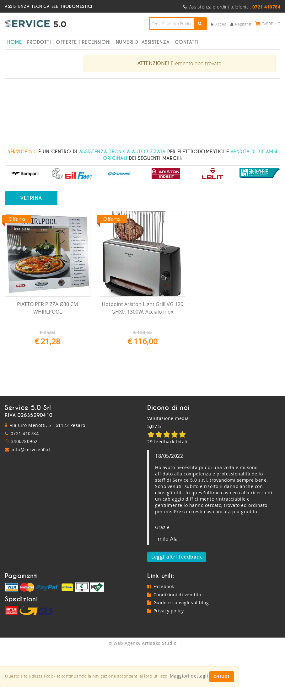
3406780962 (24, 479)
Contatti (187, 42)
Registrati (241, 23)
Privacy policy (165, 648)
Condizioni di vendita (174, 632)
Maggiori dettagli (189, 676)
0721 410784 (25, 471)
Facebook (160, 624)
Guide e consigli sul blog (178, 640)
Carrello (267, 23)
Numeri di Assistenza (143, 42)
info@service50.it (31, 487)
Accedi (219, 23)
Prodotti (39, 42)
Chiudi (221, 676)
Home (14, 42)
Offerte (66, 42)
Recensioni (96, 42)
